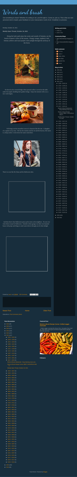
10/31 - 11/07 (61, 101)
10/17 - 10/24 (61, 106)
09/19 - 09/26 (61, 128)
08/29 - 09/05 (61, 135)
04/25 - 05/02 (61, 176)
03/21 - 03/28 (61, 187)
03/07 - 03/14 (61, 192)
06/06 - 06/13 (61, 162)
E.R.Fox (60, 51)
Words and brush (23, 12)
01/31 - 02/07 (61, 203)
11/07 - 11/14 (61, 99)
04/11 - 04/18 (61, 180)
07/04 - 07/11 (61, 153)
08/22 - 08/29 (61, 137)
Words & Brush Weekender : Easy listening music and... (65, 109)
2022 (58, 79)
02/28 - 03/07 (61, 194)
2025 (58, 72)
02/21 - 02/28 (61, 196)
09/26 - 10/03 (61, 125)
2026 (58, 70)
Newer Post (7, 311)
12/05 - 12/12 (61, 90)
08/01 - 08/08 (61, 144)
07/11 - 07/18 (61, 151)
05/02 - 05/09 (61, 173)
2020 (58, 215)
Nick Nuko (61, 58)
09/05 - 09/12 (61, 132)
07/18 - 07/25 (61, 148)
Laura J (58, 32)
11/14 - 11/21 (61, 97)
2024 (58, 74)
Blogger (45, 472)
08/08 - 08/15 (61, 141)
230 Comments (23, 294)
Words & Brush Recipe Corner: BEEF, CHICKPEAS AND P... (66, 113)
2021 (58, 81)
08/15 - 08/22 (61, 139)
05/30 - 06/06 (61, 164)
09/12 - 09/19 (61, 130)
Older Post (47, 311)
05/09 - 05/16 (61, 171)
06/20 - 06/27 (61, 157)
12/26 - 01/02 (61, 83)
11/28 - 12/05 (61, 92)
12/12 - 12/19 (61, 88)
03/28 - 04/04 (61, 185)
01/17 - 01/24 (61, 208)
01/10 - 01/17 (61, 210)
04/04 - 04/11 (61, 182)
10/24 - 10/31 (61, 104)
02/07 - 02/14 (61, 201)
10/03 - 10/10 (61, 123)
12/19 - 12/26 (61, 85)
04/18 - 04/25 (61, 178)
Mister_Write (61, 56)
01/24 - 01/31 (61, 205)
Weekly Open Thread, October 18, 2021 (17, 368)
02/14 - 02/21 (61, 198)
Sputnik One (61, 61)
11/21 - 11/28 (61, 94)
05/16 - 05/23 (61, 169)
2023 (58, 77)
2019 (58, 217)
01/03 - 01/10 (61, 212)
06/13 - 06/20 (61, 160)
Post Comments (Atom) (16, 314)
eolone (60, 63)
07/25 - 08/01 (61, 146)
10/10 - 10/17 (61, 121)
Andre (58, 30)
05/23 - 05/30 (61, 167)
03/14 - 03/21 (61, 189)
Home (27, 311)
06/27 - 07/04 (61, 155)
